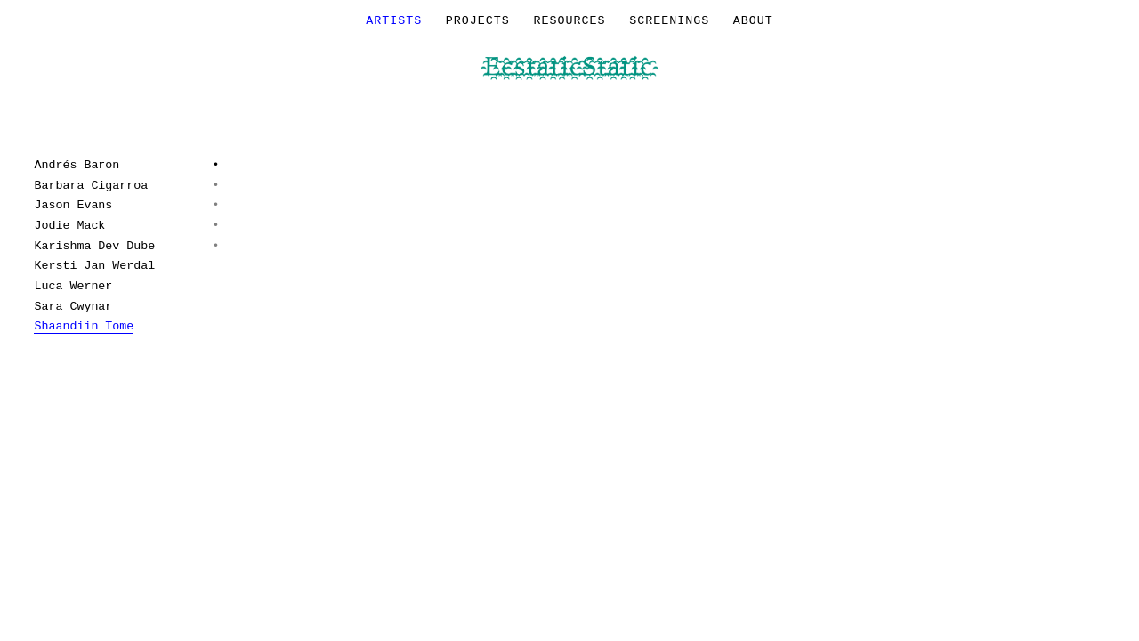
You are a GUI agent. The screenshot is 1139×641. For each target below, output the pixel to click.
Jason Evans (73, 205)
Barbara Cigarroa (91, 185)
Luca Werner (73, 286)
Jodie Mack (69, 225)
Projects (478, 21)
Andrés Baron (76, 165)
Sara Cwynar (73, 306)
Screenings (669, 21)
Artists (394, 21)
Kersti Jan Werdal (94, 265)
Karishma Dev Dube (94, 246)
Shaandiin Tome (83, 326)
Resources (570, 21)
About (753, 21)
